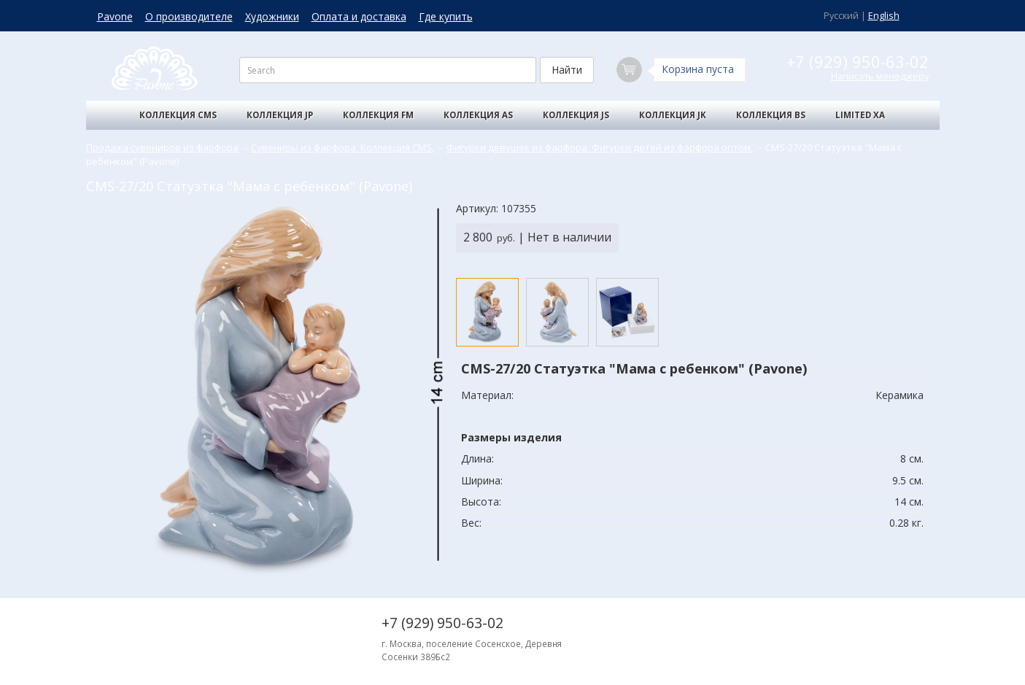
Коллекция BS (770, 114)
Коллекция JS (576, 114)
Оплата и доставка (359, 16)
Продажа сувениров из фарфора (162, 147)
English (884, 15)
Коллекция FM (378, 114)
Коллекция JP (280, 114)
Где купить (446, 16)
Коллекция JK (672, 114)
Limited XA (860, 114)
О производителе (189, 16)
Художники (272, 16)
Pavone (115, 16)
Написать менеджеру (880, 76)
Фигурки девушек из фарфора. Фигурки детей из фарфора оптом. (599, 147)
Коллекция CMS (178, 114)
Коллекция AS (478, 114)
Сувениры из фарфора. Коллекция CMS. (342, 147)
